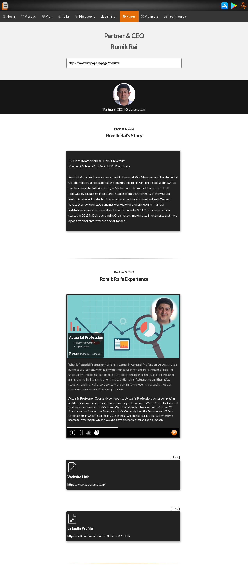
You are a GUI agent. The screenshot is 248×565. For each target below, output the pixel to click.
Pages (129, 16)
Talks (64, 16)
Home (9, 16)
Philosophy (85, 16)
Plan (47, 16)
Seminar (109, 16)
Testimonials (175, 16)
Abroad (28, 16)
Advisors (149, 16)
